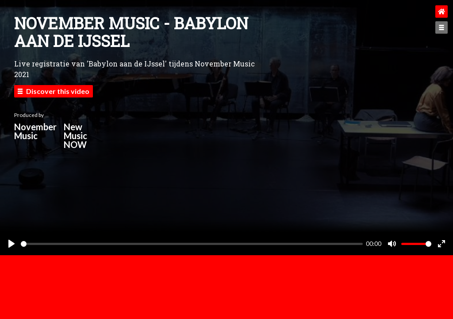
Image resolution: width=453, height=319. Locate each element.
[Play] (11, 244)
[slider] (192, 244)
